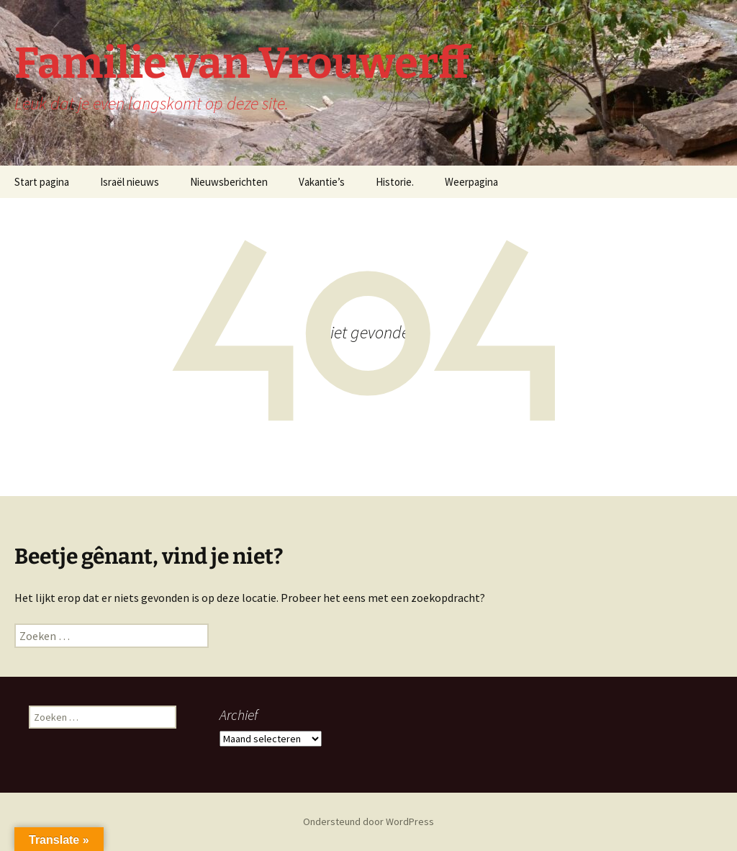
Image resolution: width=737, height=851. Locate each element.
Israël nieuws (129, 182)
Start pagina (41, 182)
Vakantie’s (322, 182)
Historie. (395, 182)
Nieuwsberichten (229, 182)
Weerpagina (471, 182)
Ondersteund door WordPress (368, 821)
